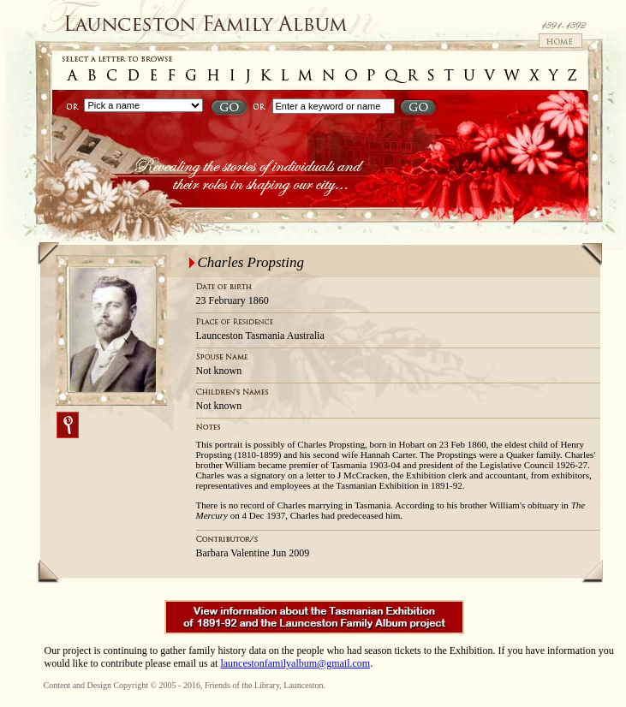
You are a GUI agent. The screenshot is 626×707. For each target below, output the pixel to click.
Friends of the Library (242, 685)
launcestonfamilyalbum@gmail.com (295, 663)
